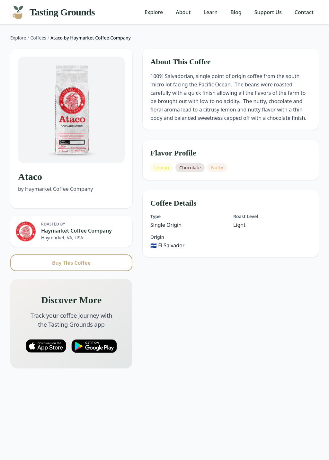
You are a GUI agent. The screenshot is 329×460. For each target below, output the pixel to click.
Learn (211, 12)
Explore (154, 12)
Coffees (38, 38)
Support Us (268, 12)
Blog (235, 12)
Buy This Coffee (71, 262)
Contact (304, 12)
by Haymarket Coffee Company (55, 188)
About (183, 12)
